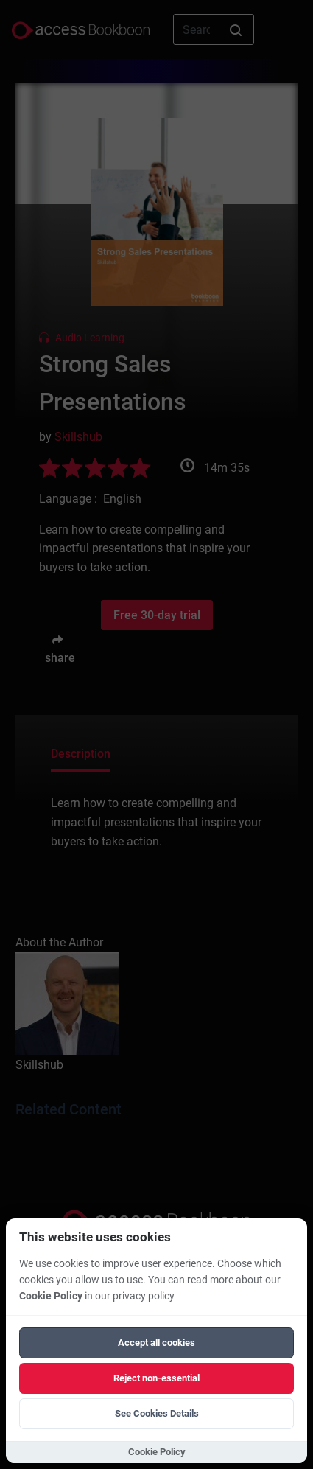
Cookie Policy (50, 1296)
